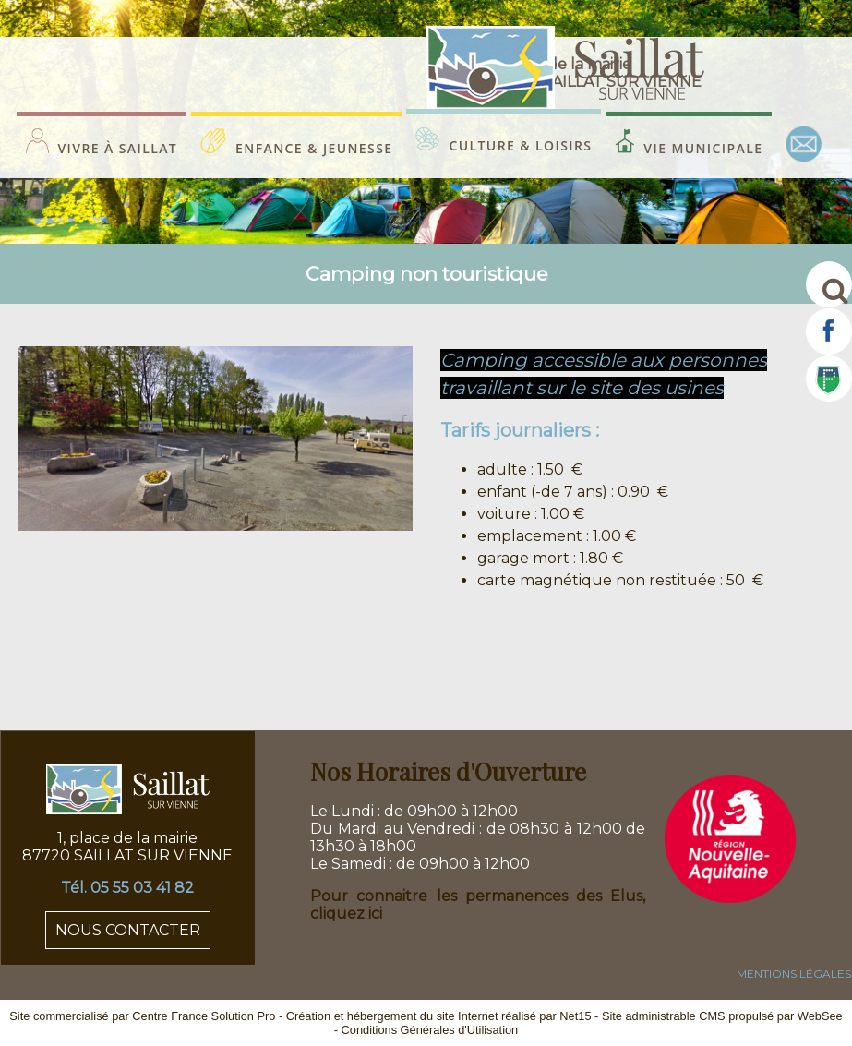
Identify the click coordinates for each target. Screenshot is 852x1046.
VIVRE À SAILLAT (118, 148)
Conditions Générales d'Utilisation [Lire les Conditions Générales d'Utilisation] (430, 1030)
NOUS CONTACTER (127, 930)
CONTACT (803, 144)
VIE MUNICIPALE (702, 148)
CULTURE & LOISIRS (520, 145)
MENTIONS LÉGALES (794, 973)
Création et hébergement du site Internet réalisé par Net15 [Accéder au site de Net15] (439, 1016)
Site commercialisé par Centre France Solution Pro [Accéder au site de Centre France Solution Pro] (142, 1016)
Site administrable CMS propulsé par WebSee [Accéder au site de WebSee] (722, 1016)
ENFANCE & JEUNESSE (313, 148)
